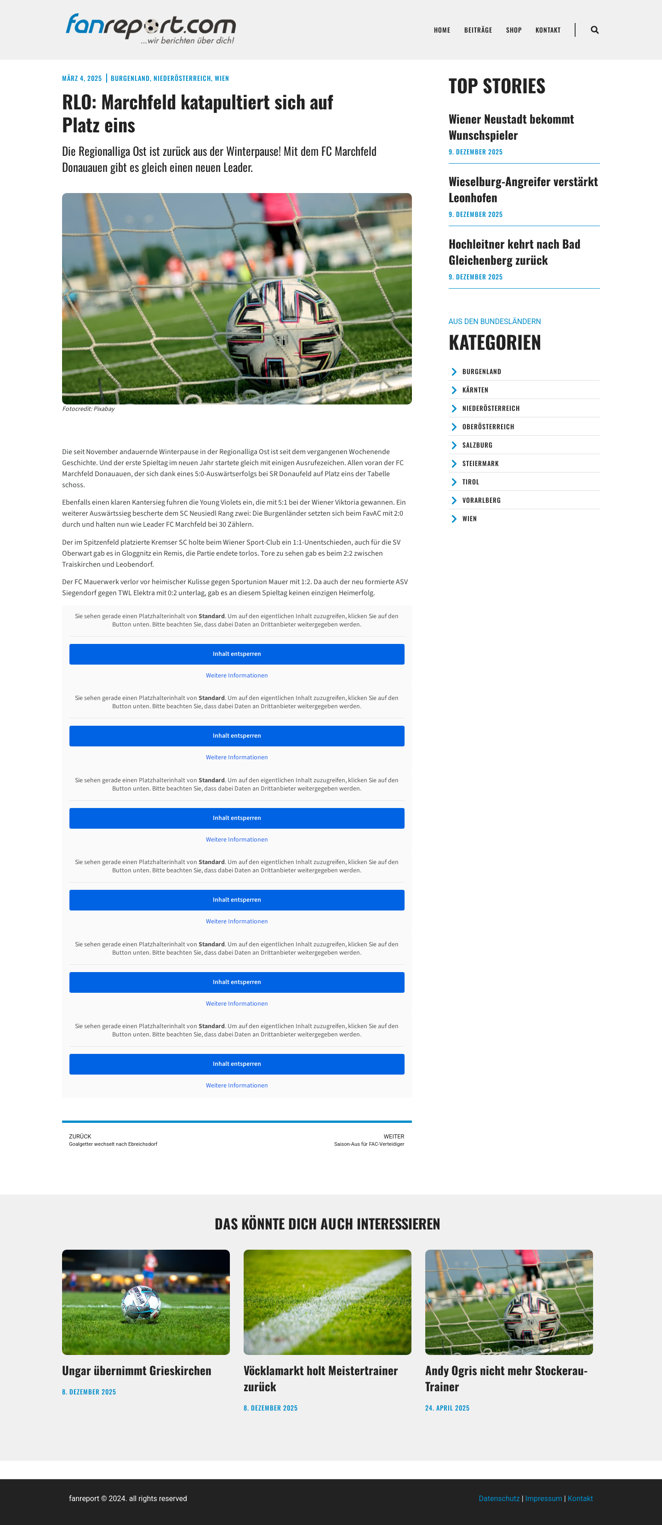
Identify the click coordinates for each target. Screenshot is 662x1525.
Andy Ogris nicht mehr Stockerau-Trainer (506, 1377)
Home (442, 29)
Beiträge (478, 29)
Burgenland (130, 78)
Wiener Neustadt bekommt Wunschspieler (511, 126)
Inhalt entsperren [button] (237, 654)
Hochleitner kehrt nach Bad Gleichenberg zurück (515, 251)
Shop (514, 29)
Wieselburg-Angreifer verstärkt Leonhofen (523, 188)
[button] (595, 30)
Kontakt (548, 29)
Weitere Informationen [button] (237, 676)
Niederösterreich (182, 78)
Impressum (544, 1498)
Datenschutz (499, 1498)
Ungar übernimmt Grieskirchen (136, 1369)
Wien (222, 78)
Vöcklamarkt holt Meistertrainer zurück (321, 1377)
